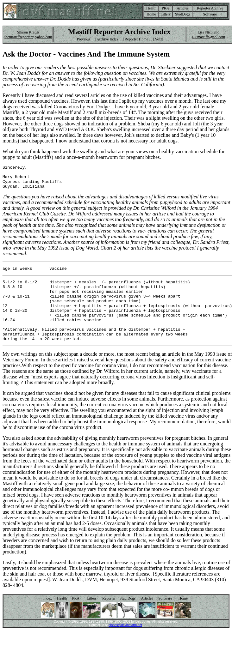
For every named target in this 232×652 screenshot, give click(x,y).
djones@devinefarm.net (125, 643)
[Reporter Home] (136, 39)
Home (151, 14)
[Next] (158, 39)
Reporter (109, 616)
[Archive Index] (107, 39)
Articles (183, 8)
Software (210, 14)
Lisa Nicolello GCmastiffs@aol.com (208, 34)
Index (47, 616)
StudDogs (182, 14)
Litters (165, 14)
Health (151, 8)
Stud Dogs (127, 616)
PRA (165, 8)
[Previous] (83, 39)
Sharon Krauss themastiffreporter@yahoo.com (28, 34)
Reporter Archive (210, 8)
